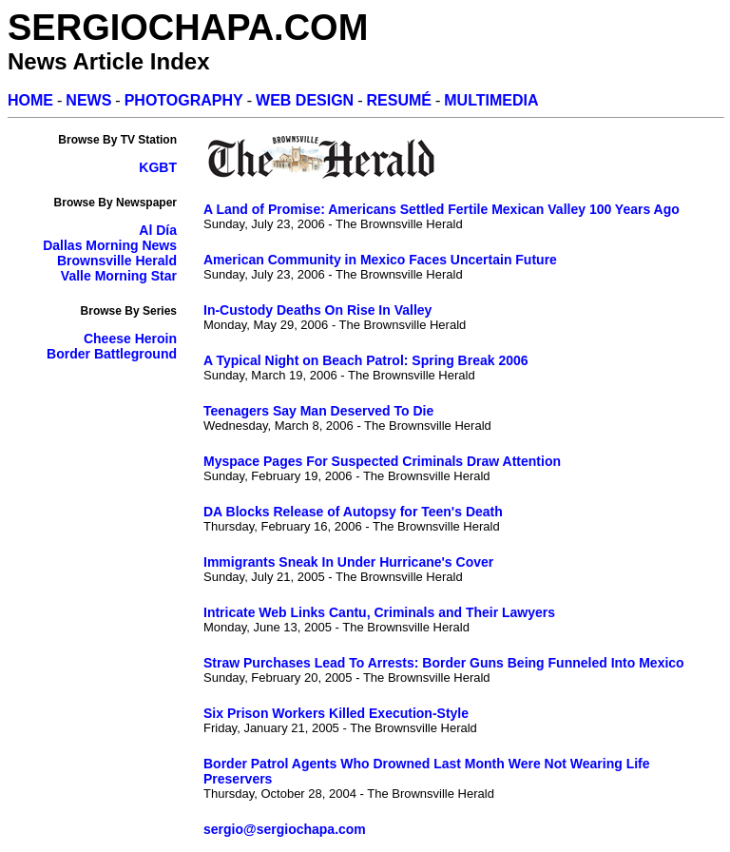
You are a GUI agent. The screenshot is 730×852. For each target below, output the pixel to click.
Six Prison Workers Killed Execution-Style (336, 713)
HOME (30, 100)
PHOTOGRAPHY (184, 100)
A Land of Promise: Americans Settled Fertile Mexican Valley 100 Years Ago (441, 209)
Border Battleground (112, 353)
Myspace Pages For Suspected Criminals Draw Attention (382, 461)
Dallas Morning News (110, 245)
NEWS (88, 100)
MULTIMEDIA (491, 100)
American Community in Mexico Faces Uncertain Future (380, 259)
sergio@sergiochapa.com (284, 829)
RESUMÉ (399, 100)
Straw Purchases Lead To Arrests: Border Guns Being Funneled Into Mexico (443, 662)
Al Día (158, 230)
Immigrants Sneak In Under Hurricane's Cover (348, 562)
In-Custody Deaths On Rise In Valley (317, 310)
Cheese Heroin (130, 338)
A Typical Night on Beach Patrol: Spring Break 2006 (365, 360)
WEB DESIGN (305, 100)
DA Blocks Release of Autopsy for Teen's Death (353, 511)
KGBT (158, 167)
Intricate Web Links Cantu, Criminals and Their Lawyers (379, 612)
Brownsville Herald (117, 260)
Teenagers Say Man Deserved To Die (318, 410)
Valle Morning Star (119, 275)
